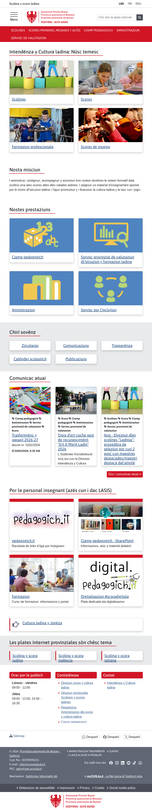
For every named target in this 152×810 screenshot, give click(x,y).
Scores (86, 99)
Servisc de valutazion (28, 38)
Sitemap (19, 736)
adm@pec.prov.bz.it (29, 768)
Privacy (83, 788)
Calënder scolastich (30, 359)
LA (121, 3)
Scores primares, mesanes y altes (54, 30)
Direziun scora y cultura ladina (77, 685)
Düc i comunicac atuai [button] (124, 474)
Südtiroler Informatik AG (41, 776)
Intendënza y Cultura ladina (121, 685)
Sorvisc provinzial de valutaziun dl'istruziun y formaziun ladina (107, 259)
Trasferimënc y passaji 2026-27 (25, 437)
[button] (111, 763)
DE (138, 3)
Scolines (18, 30)
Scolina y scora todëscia (71, 657)
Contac (113, 751)
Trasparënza (122, 345)
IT (130, 3)
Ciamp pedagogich (98, 30)
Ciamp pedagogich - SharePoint (107, 540)
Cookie (98, 788)
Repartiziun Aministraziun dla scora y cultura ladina (77, 712)
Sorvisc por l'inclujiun (99, 310)
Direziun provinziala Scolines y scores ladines (74, 697)
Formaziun (21, 596)
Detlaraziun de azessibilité (35, 788)
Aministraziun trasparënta (86, 751)
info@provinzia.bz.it (32, 764)
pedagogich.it (23, 540)
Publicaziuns (76, 359)
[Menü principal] (14, 17)
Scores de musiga (95, 146)
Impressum (66, 788)
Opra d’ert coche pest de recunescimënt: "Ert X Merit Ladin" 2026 (76, 442)
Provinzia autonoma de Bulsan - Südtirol (34, 753)
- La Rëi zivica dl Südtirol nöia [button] (113, 776)
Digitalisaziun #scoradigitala (105, 596)
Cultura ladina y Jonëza (42, 623)
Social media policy (121, 788)
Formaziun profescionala (32, 146)
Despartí (90, 737)
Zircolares (30, 345)
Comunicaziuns (76, 345)
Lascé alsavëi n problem (85, 755)
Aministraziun (128, 30)
